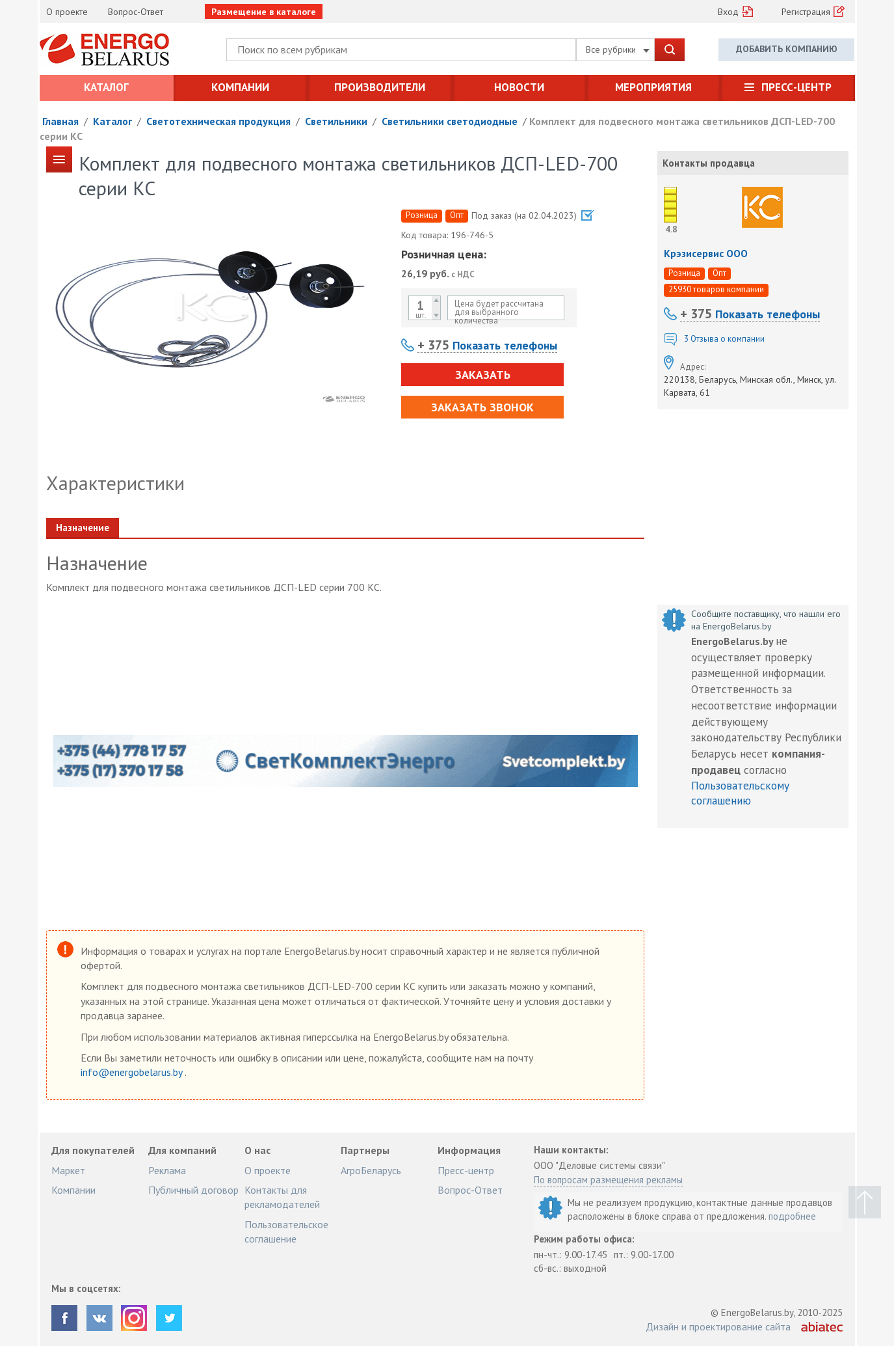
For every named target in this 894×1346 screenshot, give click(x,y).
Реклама (167, 1170)
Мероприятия (653, 87)
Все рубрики (618, 49)
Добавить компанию (786, 49)
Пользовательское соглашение (286, 1231)
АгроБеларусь (371, 1170)
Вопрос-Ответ (135, 12)
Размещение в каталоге (263, 12)
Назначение (82, 527)
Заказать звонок (482, 407)
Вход (728, 12)
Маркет (68, 1170)
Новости (519, 87)
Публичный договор (193, 1189)
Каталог (106, 87)
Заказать (482, 374)
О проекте (67, 12)
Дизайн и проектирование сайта (718, 1326)
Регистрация (806, 12)
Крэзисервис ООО (706, 253)
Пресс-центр (796, 87)
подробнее (792, 1216)
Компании (240, 87)
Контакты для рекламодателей (282, 1197)
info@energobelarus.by (133, 1071)
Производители (379, 87)
